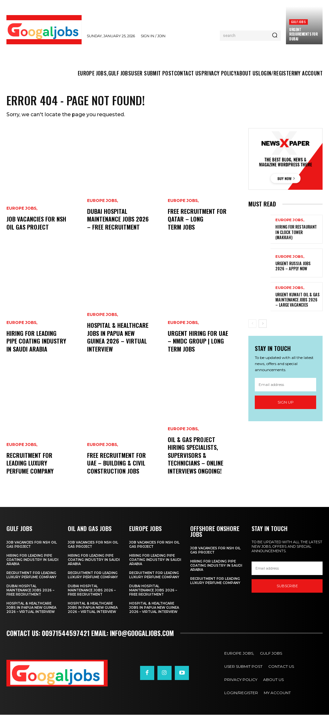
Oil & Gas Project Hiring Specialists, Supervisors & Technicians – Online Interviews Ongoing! (195, 456)
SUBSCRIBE (287, 586)
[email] (285, 385)
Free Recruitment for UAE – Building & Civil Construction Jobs (116, 463)
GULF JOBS (298, 21)
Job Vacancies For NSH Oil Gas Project (35, 223)
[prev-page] (252, 324)
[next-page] (263, 324)
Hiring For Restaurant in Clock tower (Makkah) (297, 233)
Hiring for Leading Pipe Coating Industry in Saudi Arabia (35, 341)
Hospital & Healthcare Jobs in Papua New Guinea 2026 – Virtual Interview (117, 338)
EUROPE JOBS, (21, 210)
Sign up (286, 402)
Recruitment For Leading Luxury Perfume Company (29, 463)
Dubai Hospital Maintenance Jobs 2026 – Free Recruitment (117, 219)
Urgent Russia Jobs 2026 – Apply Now (297, 266)
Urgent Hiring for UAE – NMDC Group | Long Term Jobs (198, 341)
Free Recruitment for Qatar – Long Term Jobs (197, 219)
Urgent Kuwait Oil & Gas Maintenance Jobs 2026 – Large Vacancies (297, 300)
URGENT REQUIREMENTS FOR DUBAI (303, 34)
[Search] (275, 36)
